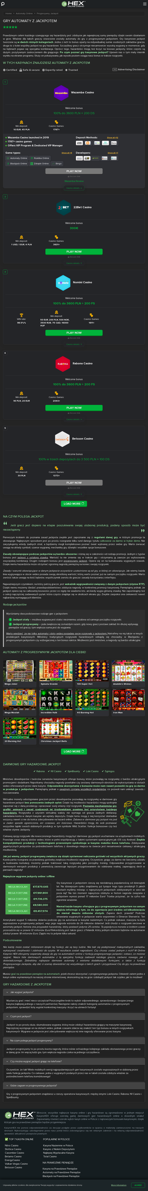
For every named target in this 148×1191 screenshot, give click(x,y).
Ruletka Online (40, 158)
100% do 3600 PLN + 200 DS (74, 113)
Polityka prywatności (119, 1175)
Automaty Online (17, 158)
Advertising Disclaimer (129, 69)
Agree (138, 1185)
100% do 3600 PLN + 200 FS (74, 303)
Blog (81, 1175)
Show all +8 (67, 153)
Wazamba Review (74, 181)
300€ (74, 228)
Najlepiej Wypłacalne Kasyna (52, 1155)
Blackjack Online (17, 163)
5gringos (109, 770)
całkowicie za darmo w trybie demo (120, 540)
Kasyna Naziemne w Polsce (52, 1144)
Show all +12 (112, 137)
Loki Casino (92, 770)
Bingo (57, 163)
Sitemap (59, 1175)
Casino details (73, 188)
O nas (71, 1175)
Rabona (41, 770)
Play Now (74, 171)
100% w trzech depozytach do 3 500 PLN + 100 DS (74, 459)
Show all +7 (113, 153)
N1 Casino (56, 770)
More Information (118, 1185)
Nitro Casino (11, 1144)
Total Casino (44, 1159)
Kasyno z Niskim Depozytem (46, 1150)
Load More (74, 503)
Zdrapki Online (39, 163)
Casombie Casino (14, 1152)
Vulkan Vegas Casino (16, 1163)
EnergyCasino (12, 1159)
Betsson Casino (13, 1167)
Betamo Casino (13, 1156)
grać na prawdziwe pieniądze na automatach (35, 973)
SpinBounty (74, 770)
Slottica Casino (13, 1148)
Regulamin (94, 1175)
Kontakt (44, 1175)
